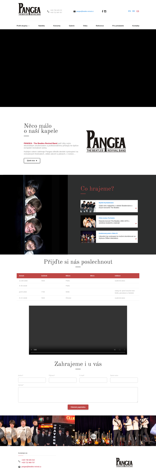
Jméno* (20, 375)
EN (129, 11)
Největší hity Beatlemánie (106, 202)
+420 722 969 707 (28, 462)
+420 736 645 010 (28, 460)
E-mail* (82, 375)
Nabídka (41, 26)
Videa (85, 26)
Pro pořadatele (118, 26)
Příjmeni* (52, 375)
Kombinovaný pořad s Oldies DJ (108, 233)
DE (133, 11)
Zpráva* (21, 385)
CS (137, 11)
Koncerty (56, 26)
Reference (100, 26)
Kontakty (135, 26)
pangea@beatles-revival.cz (85, 11)
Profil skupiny (22, 26)
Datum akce (114, 375)
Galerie (71, 26)
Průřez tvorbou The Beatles (107, 218)
